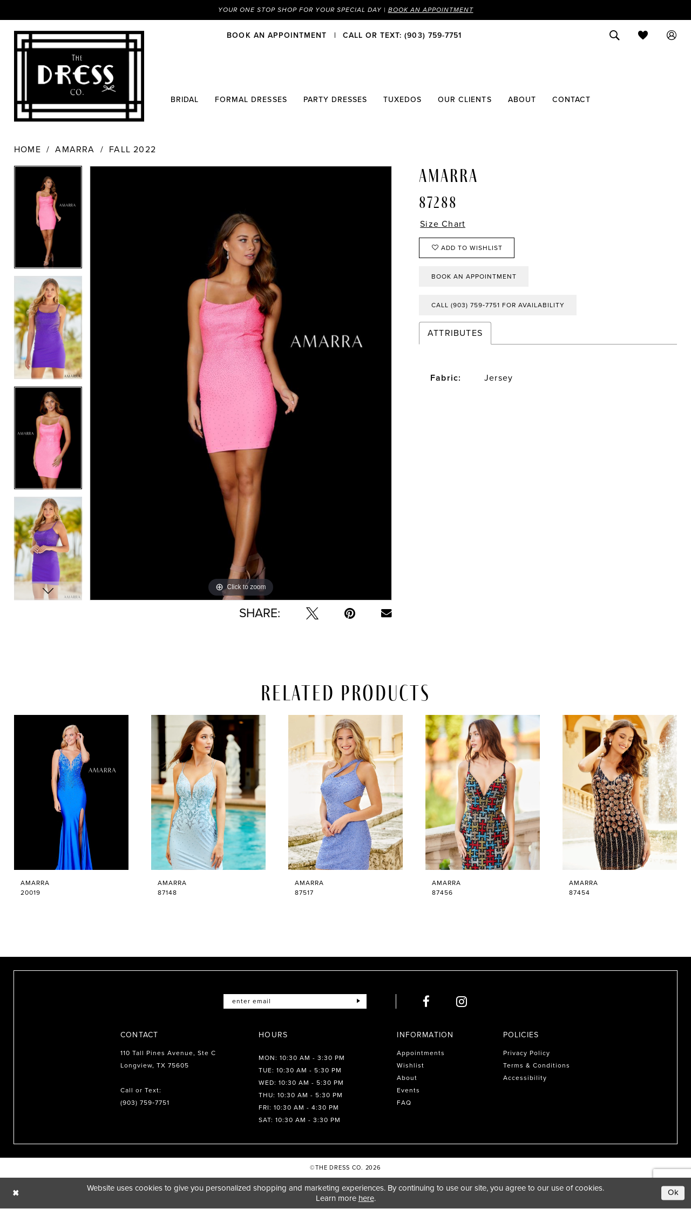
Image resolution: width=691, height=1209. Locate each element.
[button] (672, 35)
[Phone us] (402, 35)
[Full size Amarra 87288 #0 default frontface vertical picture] (240, 383)
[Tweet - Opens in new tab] (312, 613)
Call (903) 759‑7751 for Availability (498, 305)
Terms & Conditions (536, 1065)
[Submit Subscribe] (358, 1001)
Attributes (455, 333)
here (366, 1198)
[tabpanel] (48, 221)
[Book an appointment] (277, 35)
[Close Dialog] (15, 1193)
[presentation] (71, 792)
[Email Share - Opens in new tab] (386, 613)
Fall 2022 (132, 149)
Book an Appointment (430, 10)
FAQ (404, 1102)
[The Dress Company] (79, 76)
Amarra (74, 149)
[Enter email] (295, 1001)
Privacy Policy (526, 1053)
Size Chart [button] (442, 224)
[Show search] (614, 35)
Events (408, 1090)
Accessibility (525, 1078)
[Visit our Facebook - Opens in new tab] (426, 1001)
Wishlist (410, 1065)
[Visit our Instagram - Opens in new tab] (462, 1001)
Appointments (421, 1053)
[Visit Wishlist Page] (643, 35)
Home (27, 149)
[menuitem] (277, 35)
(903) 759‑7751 (145, 1102)
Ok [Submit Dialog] (674, 1193)
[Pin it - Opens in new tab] (349, 613)
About (407, 1078)
